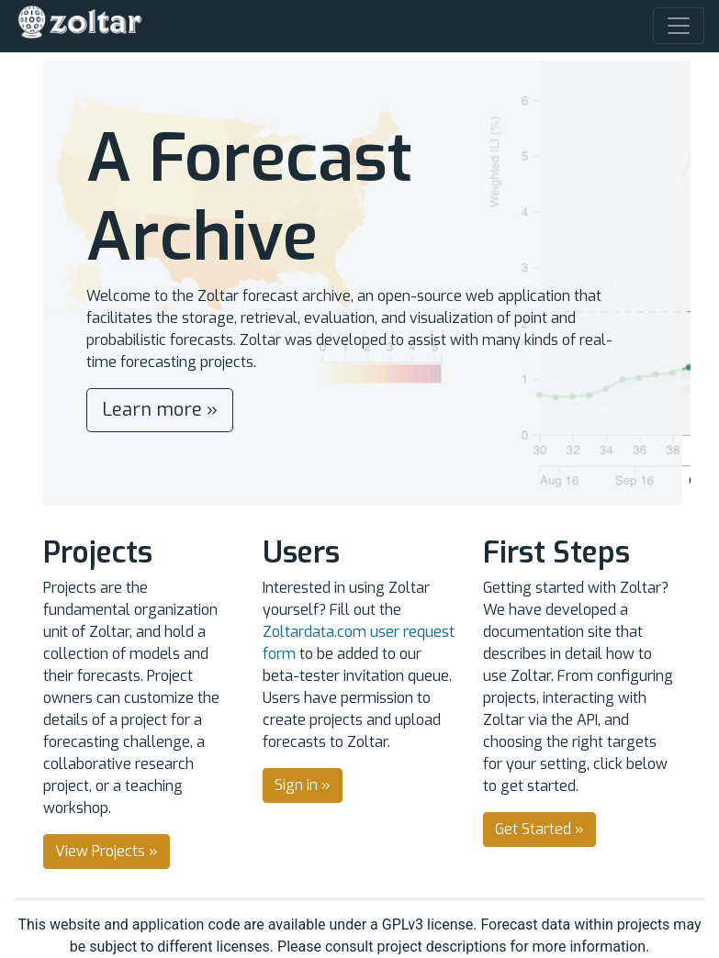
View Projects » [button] (106, 851)
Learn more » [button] (160, 409)
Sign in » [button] (303, 785)
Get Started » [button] (539, 829)
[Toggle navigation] (678, 25)
